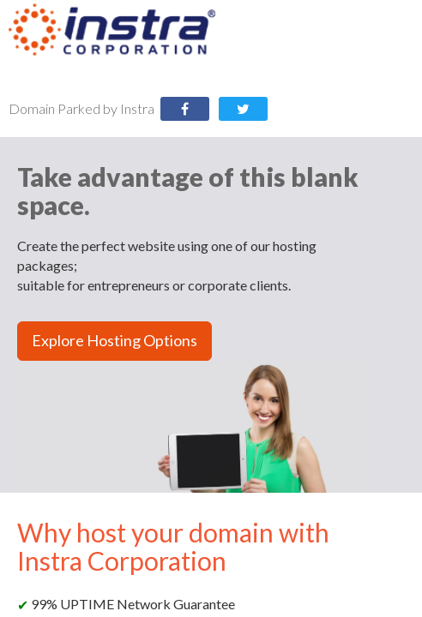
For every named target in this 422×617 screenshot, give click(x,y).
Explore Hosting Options (114, 340)
